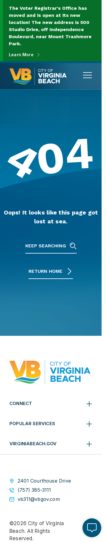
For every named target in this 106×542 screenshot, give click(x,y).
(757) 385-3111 (34, 490)
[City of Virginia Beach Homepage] (38, 76)
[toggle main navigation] (87, 75)
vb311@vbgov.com (39, 499)
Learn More (21, 54)
